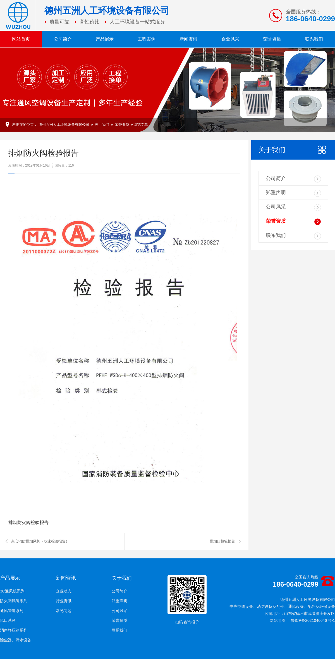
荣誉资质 (272, 39)
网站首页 (21, 39)
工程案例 (146, 39)
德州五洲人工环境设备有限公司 (64, 124)
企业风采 (230, 39)
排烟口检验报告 (222, 541)
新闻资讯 (188, 39)
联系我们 (314, 39)
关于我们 (102, 124)
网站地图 (277, 620)
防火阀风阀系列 (13, 601)
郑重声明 (293, 193)
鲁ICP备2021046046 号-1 (313, 620)
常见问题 (63, 610)
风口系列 (8, 620)
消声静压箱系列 (13, 630)
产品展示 (105, 39)
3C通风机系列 (12, 591)
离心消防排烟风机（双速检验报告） (40, 541)
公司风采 (293, 207)
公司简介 (63, 39)
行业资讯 (63, 601)
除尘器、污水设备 (15, 640)
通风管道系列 (11, 610)
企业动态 (63, 591)
